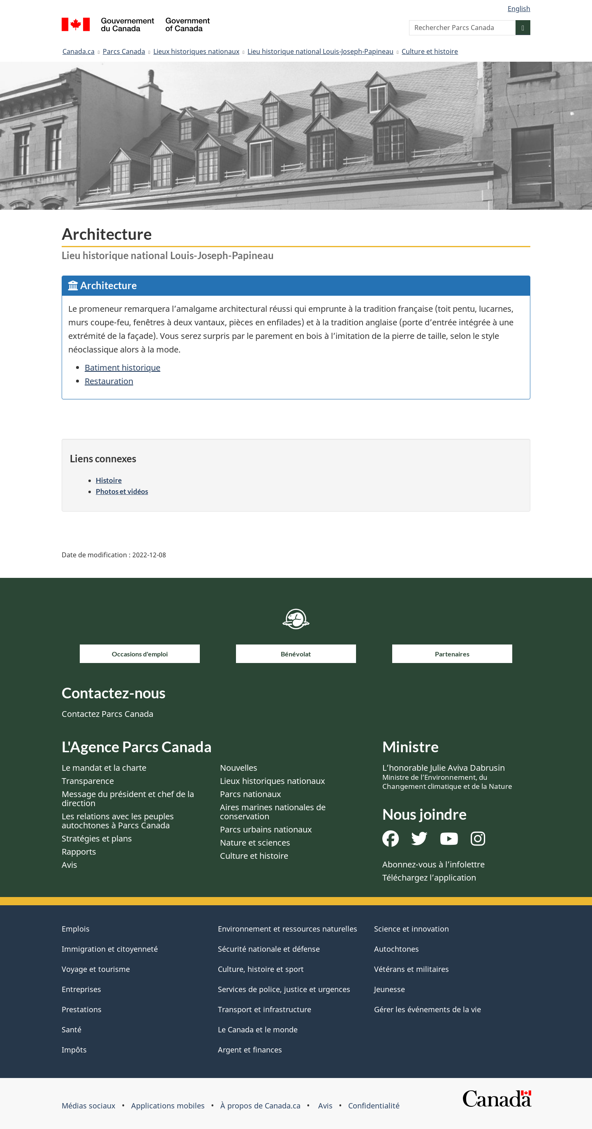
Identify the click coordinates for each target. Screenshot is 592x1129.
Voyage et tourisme (96, 969)
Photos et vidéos (122, 491)
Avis (69, 864)
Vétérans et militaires (411, 969)
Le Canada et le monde (258, 1029)
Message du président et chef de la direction (128, 798)
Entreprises (81, 989)
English (519, 8)
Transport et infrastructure (264, 1009)
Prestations (82, 1009)
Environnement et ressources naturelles (287, 929)
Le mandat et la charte (104, 767)
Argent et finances (250, 1050)
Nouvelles (238, 767)
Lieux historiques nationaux (196, 51)
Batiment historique (122, 367)
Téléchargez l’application (429, 877)
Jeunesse (389, 989)
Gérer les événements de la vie (427, 1009)
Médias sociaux (89, 1105)
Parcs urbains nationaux (266, 829)
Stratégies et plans (97, 838)
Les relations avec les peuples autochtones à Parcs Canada (118, 821)
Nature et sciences (255, 842)
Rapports (79, 851)
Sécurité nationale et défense (269, 949)
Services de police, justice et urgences (284, 989)
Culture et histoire (430, 51)
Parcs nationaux (250, 794)
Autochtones (396, 949)
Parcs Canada (124, 51)
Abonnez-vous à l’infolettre (433, 864)
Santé (71, 1029)
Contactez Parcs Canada (107, 713)
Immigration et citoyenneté (110, 949)
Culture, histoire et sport (261, 969)
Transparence (88, 780)
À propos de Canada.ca (260, 1105)
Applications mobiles (168, 1105)
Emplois (76, 929)
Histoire (109, 480)
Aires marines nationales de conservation (273, 812)
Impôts (74, 1050)
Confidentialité (374, 1105)
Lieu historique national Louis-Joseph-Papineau (320, 51)
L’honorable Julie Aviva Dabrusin (447, 776)
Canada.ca (78, 51)
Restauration (109, 381)
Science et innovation (411, 929)
